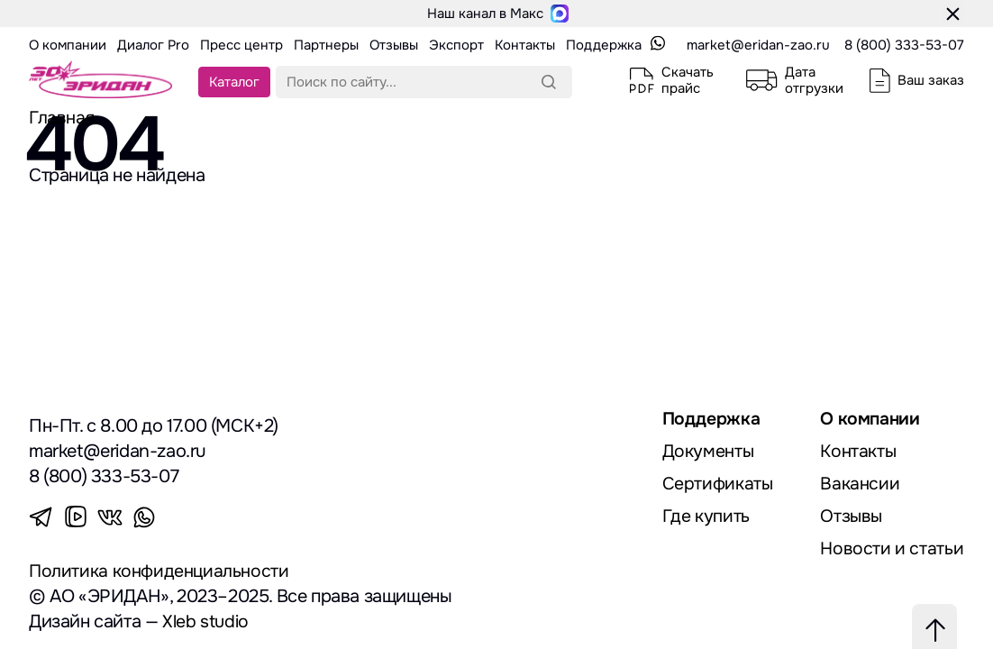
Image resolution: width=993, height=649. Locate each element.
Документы (708, 451)
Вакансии (859, 483)
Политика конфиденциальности (159, 571)
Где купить (706, 516)
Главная (62, 117)
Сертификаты (718, 483)
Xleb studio (206, 621)
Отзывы (852, 516)
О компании (871, 418)
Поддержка (711, 418)
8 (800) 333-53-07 (904, 45)
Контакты (858, 451)
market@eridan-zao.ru (758, 45)
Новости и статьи (892, 548)
